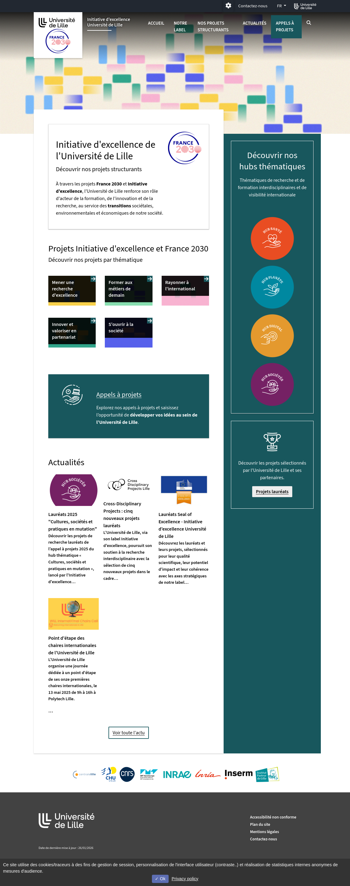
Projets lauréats (272, 491)
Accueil (156, 23)
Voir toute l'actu (129, 732)
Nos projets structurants (212, 26)
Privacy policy (185, 878)
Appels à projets (285, 26)
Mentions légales (264, 832)
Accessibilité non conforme (273, 817)
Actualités (254, 23)
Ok (160, 878)
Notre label (180, 26)
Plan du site (260, 824)
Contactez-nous (252, 6)
